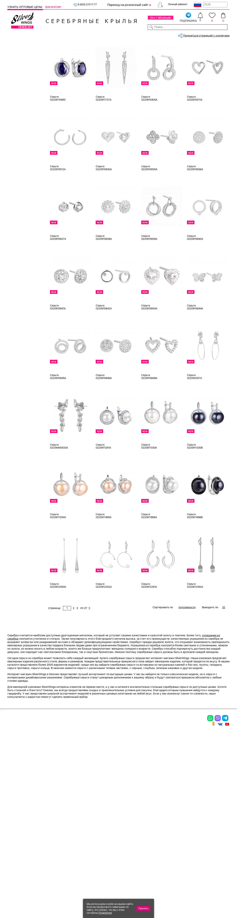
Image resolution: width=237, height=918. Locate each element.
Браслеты (18, 80)
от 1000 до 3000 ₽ (24, 463)
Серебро (17, 159)
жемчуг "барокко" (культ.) (29, 286)
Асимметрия (20, 402)
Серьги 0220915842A (104, 334)
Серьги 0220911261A (103, 473)
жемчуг (17, 281)
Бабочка (17, 407)
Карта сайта (183, 862)
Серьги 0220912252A (104, 612)
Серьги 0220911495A (103, 542)
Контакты (164, 34)
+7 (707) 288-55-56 (209, 904)
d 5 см (16, 337)
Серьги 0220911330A (149, 473)
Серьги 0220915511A (194, 125)
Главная (52, 46)
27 (189, 60)
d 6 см (16, 341)
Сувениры (13, 117)
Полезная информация (151, 852)
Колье (15, 84)
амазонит (18, 249)
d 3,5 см (17, 328)
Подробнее (105, 912)
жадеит (17, 276)
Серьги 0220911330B (195, 473)
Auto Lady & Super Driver (27, 356)
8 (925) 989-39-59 (213, 898)
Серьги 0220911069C (58, 125)
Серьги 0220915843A (149, 334)
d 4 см (16, 332)
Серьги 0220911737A (103, 125)
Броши (16, 89)
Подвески (18, 71)
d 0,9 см (17, 314)
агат (15, 239)
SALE (50, 34)
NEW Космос (20, 235)
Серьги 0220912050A (58, 612)
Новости (132, 34)
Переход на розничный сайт (127, 5)
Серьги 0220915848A (149, 403)
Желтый (17, 183)
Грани (16, 384)
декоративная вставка (26, 272)
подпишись (188, 17)
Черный (17, 192)
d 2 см (16, 318)
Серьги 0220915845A (58, 403)
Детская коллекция (19, 112)
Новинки (62, 34)
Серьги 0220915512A (58, 194)
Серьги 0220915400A (149, 125)
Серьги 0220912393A (195, 612)
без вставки (20, 230)
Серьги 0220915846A (104, 403)
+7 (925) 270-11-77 (176, 898)
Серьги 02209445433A (59, 473)
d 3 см (16, 323)
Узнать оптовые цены (25, 7)
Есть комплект (21, 206)
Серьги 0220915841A (58, 334)
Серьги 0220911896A (149, 542)
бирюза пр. (19, 263)
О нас (178, 832)
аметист (17, 253)
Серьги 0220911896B (195, 542)
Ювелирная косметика (22, 121)
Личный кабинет (178, 4)
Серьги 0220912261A (149, 612)
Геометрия (19, 430)
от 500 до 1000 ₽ (23, 458)
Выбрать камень (33, 34)
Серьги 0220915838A (104, 264)
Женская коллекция (20, 52)
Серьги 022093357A (194, 403)
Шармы (17, 75)
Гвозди (16, 379)
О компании (183, 34)
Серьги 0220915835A (149, 194)
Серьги (16, 66)
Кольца (16, 61)
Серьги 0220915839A (149, 264)
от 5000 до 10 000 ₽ (25, 472)
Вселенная (18, 421)
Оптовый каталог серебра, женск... (102, 46)
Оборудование (205, 34)
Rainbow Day (20, 365)
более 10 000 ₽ (21, 477)
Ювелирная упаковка (25, 57)
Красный (17, 187)
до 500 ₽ (17, 454)
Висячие (17, 416)
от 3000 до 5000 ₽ (24, 467)
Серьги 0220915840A (195, 264)
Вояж (15, 374)
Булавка (17, 412)
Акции (137, 832)
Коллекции (97, 34)
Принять (143, 908)
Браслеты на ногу (23, 94)
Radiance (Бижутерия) (26, 361)
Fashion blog (183, 856)
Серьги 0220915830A (104, 194)
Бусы (15, 98)
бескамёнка (20, 258)
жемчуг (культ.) (22, 290)
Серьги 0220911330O (58, 542)
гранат (16, 267)
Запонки (17, 103)
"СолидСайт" (92, 879)
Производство (144, 819)
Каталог (13, 34)
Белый (16, 178)
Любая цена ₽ (21, 449)
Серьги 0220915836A (195, 194)
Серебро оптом (68, 46)
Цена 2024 (19, 216)
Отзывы (224, 34)
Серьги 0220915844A (195, 334)
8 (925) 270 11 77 (85, 4)
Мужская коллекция (20, 107)
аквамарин (19, 244)
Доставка (148, 34)
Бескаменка (20, 370)
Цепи (10, 131)
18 (13, 309)
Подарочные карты (19, 126)
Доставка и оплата (189, 819)
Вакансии (53, 7)
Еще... (11, 295)
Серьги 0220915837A (58, 264)
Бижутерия (79, 34)
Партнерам (116, 34)
